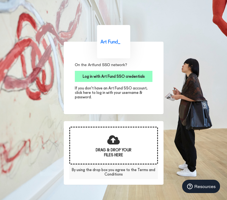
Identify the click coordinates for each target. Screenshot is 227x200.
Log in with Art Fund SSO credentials (114, 76)
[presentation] (113, 145)
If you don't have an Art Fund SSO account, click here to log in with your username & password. (111, 92)
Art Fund (113, 41)
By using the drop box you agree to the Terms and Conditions (113, 172)
